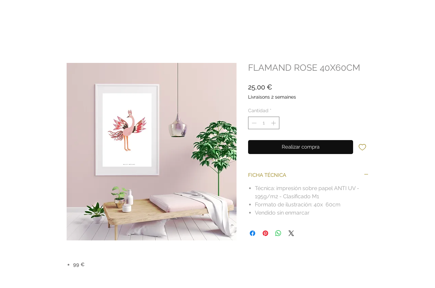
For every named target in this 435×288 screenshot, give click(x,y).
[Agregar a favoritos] (362, 146)
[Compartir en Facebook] (252, 233)
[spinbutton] (264, 123)
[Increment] (274, 123)
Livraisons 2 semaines (272, 97)
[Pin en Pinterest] (265, 233)
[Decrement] (253, 123)
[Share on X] (291, 233)
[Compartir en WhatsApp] (278, 233)
